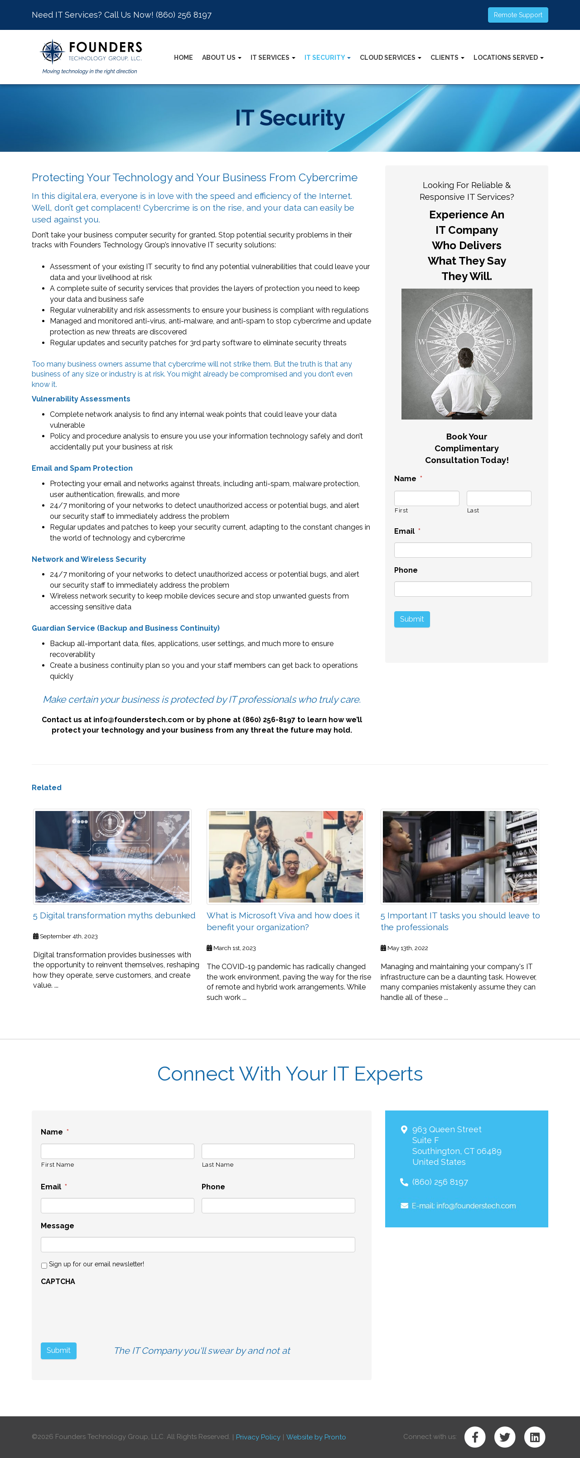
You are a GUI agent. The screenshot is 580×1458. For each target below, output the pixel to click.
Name (408, 478)
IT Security (327, 57)
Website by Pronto (316, 1437)
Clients (447, 57)
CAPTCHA (58, 1281)
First (401, 510)
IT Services (273, 57)
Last (473, 510)
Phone (406, 570)
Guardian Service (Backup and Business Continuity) (126, 628)
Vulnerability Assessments (81, 399)
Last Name (218, 1164)
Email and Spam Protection (82, 468)
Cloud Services (390, 57)
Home (183, 57)
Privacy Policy (258, 1437)
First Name (57, 1164)
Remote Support (518, 15)
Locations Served (509, 57)
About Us (222, 57)
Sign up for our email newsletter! (96, 1264)
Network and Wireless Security (89, 559)
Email (407, 531)
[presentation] (110, 1310)
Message (57, 1225)
